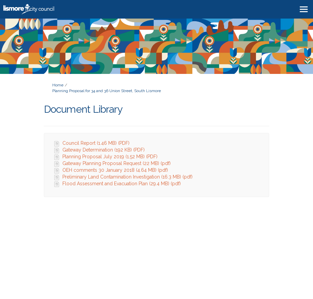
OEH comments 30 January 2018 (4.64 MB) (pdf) (115, 170)
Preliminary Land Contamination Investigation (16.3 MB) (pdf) (127, 177)
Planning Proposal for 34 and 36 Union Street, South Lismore (106, 90)
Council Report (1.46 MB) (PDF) (96, 143)
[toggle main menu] (304, 9)
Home (57, 85)
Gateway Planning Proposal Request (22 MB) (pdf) (116, 163)
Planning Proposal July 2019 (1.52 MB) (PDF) (110, 156)
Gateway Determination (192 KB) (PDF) (103, 150)
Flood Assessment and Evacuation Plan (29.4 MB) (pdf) (121, 183)
